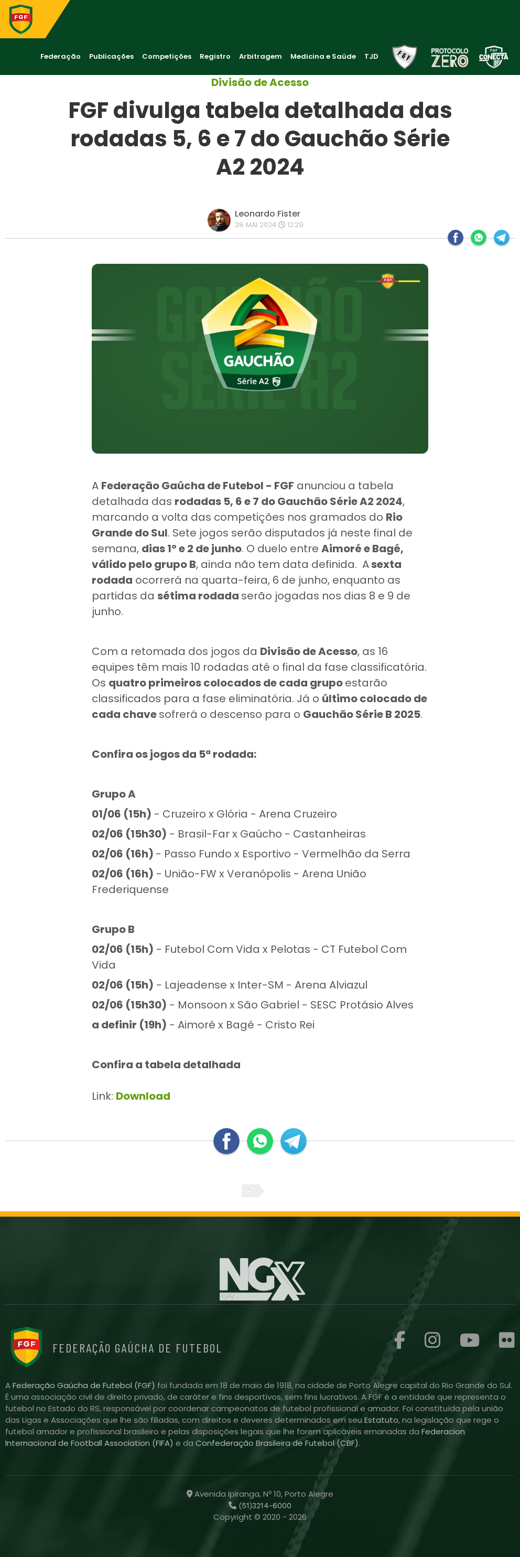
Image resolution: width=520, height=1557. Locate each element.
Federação (60, 56)
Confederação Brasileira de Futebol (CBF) (277, 1442)
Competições (166, 56)
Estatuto (381, 1419)
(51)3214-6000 (263, 1505)
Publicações (111, 56)
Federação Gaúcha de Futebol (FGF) (85, 1385)
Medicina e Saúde (323, 56)
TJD (371, 56)
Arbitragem (260, 56)
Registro (215, 56)
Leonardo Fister (267, 214)
